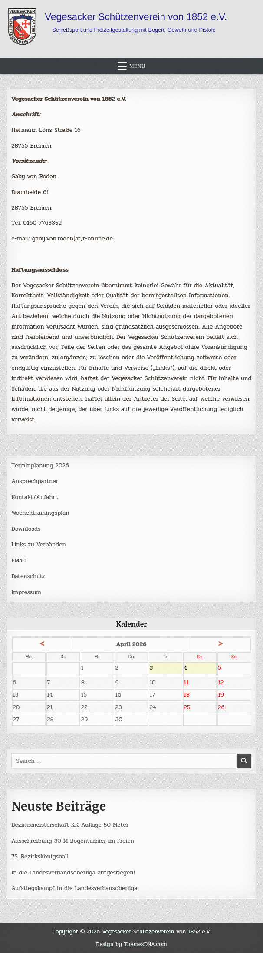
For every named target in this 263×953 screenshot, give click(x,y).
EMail (18, 560)
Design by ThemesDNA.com (131, 944)
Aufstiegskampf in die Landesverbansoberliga (75, 888)
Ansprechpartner (35, 481)
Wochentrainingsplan (40, 512)
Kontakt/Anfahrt (34, 497)
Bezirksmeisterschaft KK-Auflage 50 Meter (70, 825)
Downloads (26, 528)
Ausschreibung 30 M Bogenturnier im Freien (73, 840)
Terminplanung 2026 (40, 465)
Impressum (26, 592)
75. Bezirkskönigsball (40, 856)
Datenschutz (28, 576)
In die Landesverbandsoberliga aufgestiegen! (73, 872)
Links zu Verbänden (38, 544)
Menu (137, 65)
